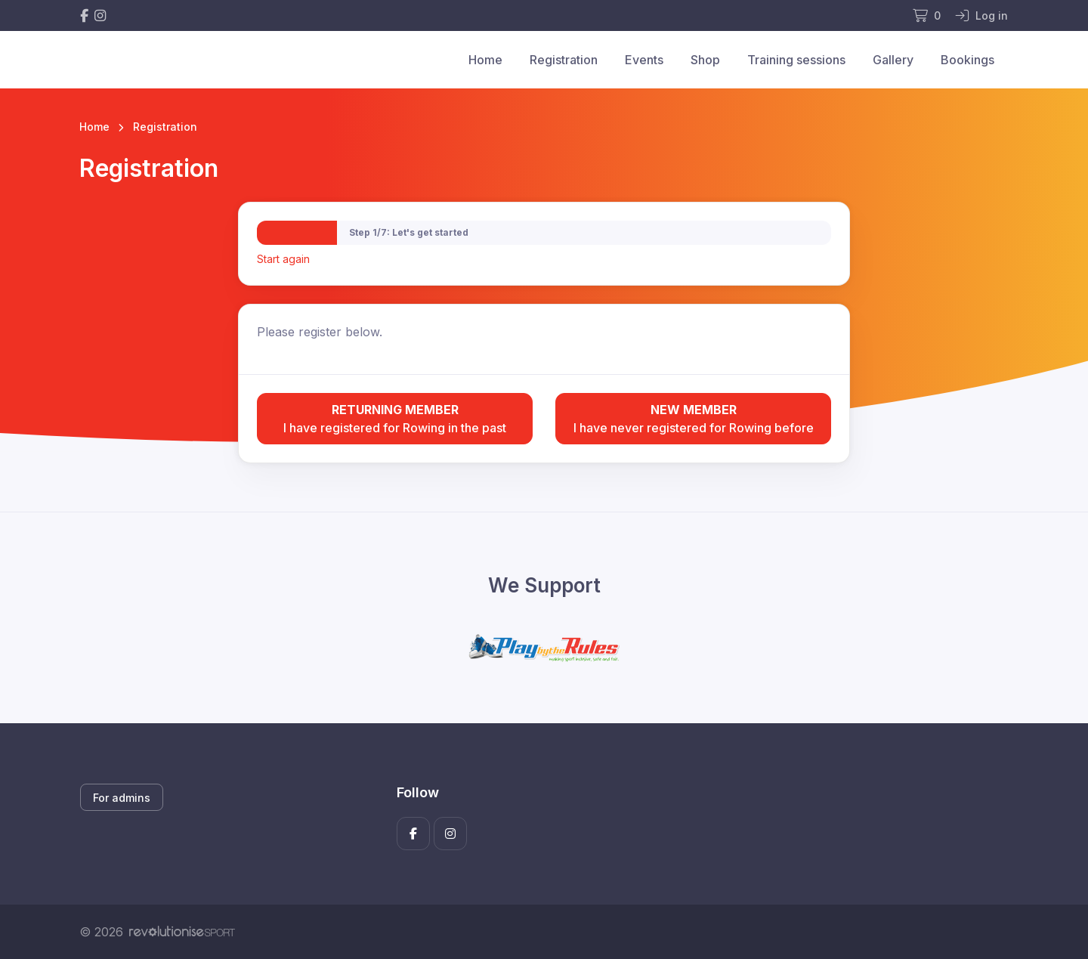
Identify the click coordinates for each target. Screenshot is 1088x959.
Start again (283, 258)
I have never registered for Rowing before (693, 418)
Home (485, 59)
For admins (121, 797)
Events (644, 59)
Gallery (893, 59)
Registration (564, 59)
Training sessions (796, 59)
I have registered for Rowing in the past (395, 418)
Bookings (967, 59)
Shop (705, 59)
